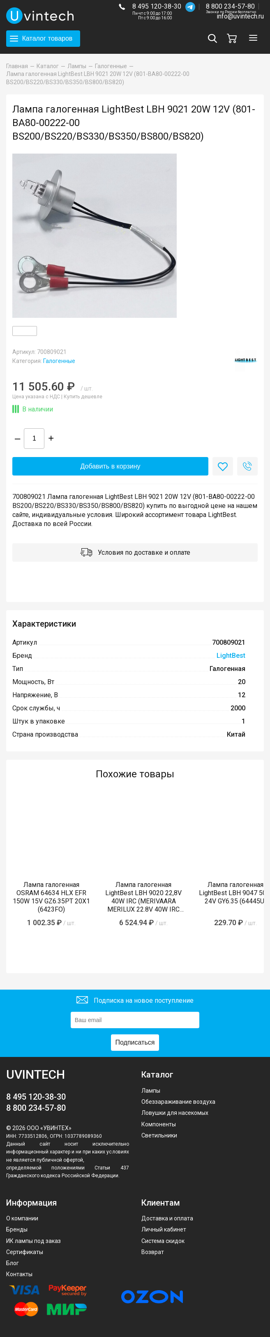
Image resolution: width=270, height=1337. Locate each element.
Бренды (17, 1229)
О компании (22, 1218)
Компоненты (158, 1124)
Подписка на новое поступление (135, 1001)
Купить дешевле (83, 397)
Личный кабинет (163, 1229)
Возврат (152, 1252)
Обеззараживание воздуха (178, 1101)
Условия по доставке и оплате (135, 553)
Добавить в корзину (110, 466)
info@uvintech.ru (240, 16)
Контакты (19, 1274)
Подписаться (135, 1042)
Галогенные (59, 361)
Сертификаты (24, 1252)
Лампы (150, 1090)
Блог (12, 1263)
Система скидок (163, 1241)
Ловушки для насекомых (174, 1113)
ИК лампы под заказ (33, 1241)
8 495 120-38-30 (156, 6)
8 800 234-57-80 (231, 6)
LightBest (231, 655)
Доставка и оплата (167, 1218)
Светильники (159, 1135)
